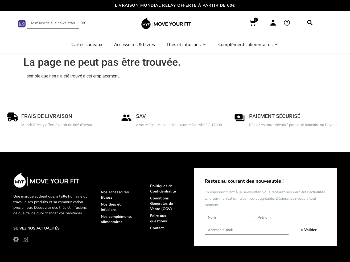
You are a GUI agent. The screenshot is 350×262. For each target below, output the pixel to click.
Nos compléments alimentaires (116, 219)
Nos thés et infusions (111, 207)
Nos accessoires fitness (115, 195)
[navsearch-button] (309, 23)
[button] (186, 44)
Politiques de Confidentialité (163, 188)
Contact (157, 228)
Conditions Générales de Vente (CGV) (161, 203)
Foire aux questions (158, 218)
